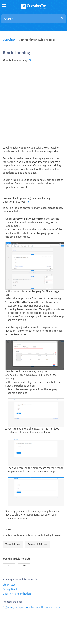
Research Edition (37, 544)
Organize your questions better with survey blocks (31, 607)
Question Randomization (17, 593)
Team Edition (12, 544)
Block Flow (9, 584)
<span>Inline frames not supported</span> (33, 103)
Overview (9, 39)
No (24, 565)
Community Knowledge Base (37, 39)
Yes (9, 565)
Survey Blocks (11, 589)
